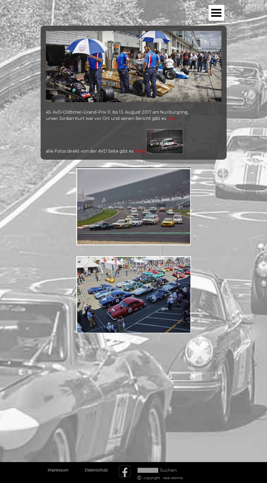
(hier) (172, 118)
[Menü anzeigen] (216, 13)
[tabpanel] (133, 92)
